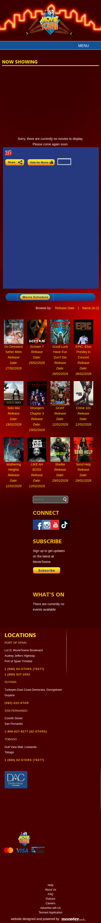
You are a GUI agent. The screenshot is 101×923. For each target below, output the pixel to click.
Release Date (64, 308)
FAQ (50, 894)
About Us (50, 889)
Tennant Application (50, 912)
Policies (50, 898)
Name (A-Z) (90, 308)
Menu (83, 46)
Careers (50, 903)
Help (50, 885)
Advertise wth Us (50, 908)
